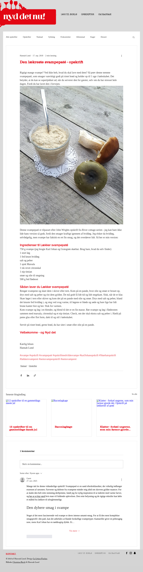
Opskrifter (27, 37)
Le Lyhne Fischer (40, 559)
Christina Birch (19, 562)
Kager (92, 37)
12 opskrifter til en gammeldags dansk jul (23, 428)
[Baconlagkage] (71, 410)
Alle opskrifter (11, 37)
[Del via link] (35, 375)
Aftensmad (80, 37)
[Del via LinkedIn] (28, 375)
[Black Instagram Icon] (130, 553)
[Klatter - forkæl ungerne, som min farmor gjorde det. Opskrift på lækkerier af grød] (117, 410)
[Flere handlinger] (121, 55)
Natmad (40, 37)
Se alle (134, 394)
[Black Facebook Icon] (126, 553)
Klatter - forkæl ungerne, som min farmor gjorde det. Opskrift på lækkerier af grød (116, 428)
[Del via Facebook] (21, 375)
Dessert (104, 37)
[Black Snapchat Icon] (134, 553)
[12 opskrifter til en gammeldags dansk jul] (26, 410)
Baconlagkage (63, 426)
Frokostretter (65, 37)
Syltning (51, 37)
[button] (133, 37)
